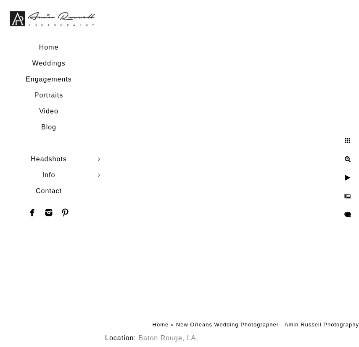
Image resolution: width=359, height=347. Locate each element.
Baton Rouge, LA (167, 338)
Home (49, 47)
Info (48, 175)
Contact (49, 191)
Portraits (48, 95)
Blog (48, 127)
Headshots (49, 159)
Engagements (49, 79)
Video (48, 111)
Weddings (49, 63)
